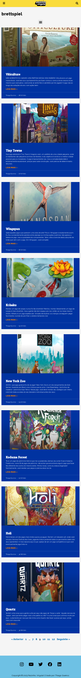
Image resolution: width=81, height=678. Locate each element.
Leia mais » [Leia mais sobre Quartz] (12, 624)
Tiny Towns (14, 150)
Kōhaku (11, 305)
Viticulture (13, 74)
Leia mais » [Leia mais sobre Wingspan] (12, 243)
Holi (8, 533)
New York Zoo (15, 381)
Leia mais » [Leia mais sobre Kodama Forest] (12, 472)
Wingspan (13, 229)
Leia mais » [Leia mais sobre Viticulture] (12, 89)
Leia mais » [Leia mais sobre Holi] (12, 548)
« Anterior (17, 639)
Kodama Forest (16, 457)
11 (48, 639)
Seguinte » (63, 639)
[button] (77, 3)
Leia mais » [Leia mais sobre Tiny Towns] (12, 167)
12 (53, 639)
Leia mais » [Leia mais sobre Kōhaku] (12, 320)
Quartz (10, 609)
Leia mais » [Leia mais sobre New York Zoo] (12, 396)
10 (44, 639)
